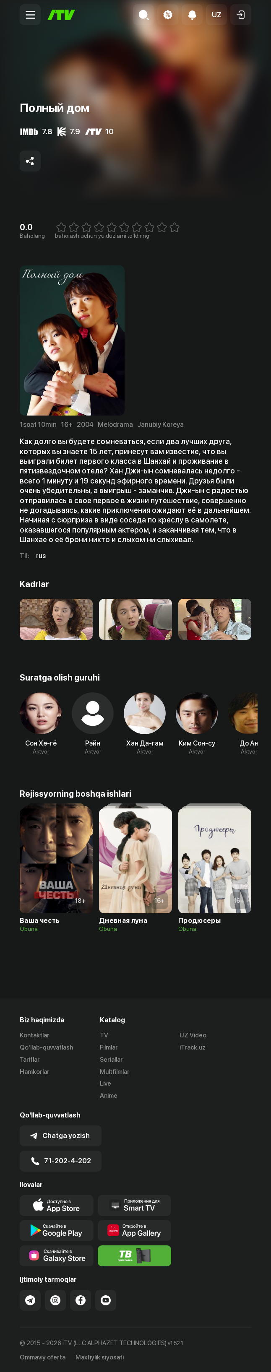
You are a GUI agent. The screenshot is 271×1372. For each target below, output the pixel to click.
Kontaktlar (35, 1035)
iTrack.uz (193, 1047)
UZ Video (193, 1035)
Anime (108, 1095)
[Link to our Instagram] (55, 1299)
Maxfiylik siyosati (100, 1357)
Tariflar (30, 1059)
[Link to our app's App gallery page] (135, 1229)
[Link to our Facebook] (80, 1299)
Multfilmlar (115, 1072)
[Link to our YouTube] (105, 1299)
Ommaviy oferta (42, 1357)
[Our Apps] (135, 1204)
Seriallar (111, 1059)
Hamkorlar (35, 1072)
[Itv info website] (135, 1255)
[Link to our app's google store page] (57, 1229)
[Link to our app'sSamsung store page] (57, 1255)
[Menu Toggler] (30, 14)
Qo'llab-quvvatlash (46, 1047)
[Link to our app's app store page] (57, 1204)
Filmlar (109, 1047)
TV (104, 1035)
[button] (216, 14)
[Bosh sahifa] (61, 15)
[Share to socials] (30, 161)
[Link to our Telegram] (30, 1299)
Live (105, 1083)
